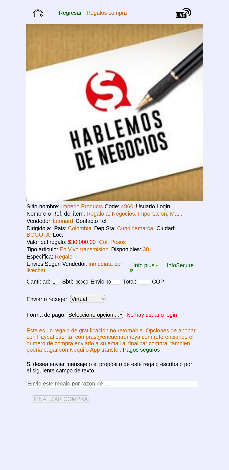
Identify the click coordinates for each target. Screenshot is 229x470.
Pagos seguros (141, 350)
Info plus (146, 265)
